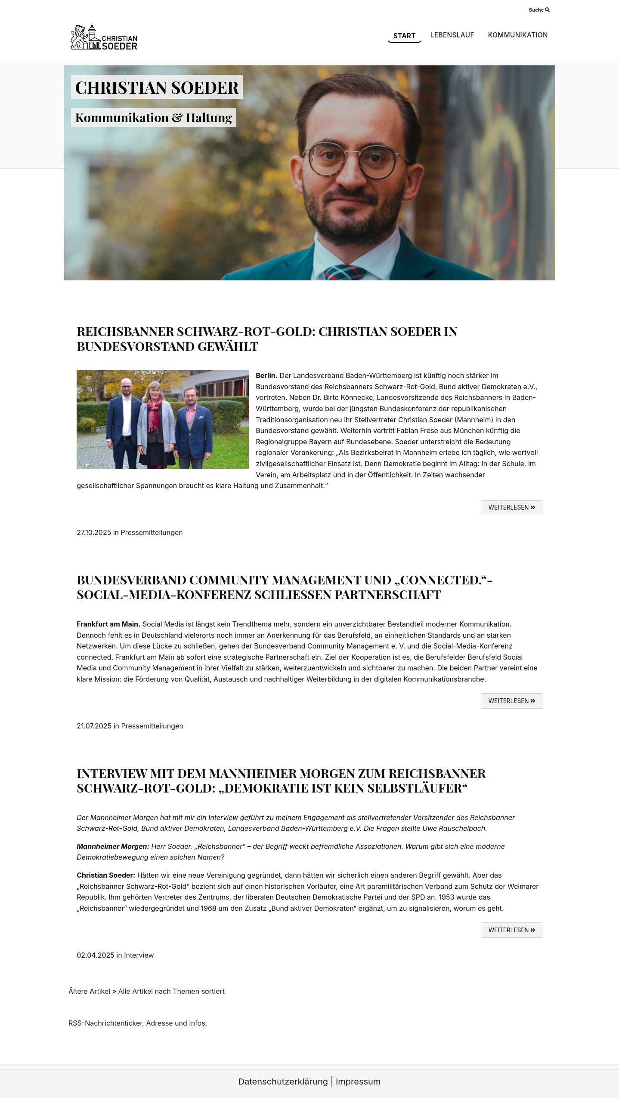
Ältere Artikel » (92, 991)
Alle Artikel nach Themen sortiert (171, 991)
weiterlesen (512, 507)
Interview (139, 955)
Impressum (358, 1081)
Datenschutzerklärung (283, 1081)
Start (404, 36)
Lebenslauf (452, 35)
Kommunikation (518, 35)
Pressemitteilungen (152, 532)
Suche (539, 10)
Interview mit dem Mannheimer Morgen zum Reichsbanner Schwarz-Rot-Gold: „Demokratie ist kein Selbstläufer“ (281, 780)
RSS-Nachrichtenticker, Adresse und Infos (136, 1023)
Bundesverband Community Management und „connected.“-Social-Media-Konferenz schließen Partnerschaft (284, 586)
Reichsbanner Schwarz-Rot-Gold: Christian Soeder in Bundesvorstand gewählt (267, 338)
